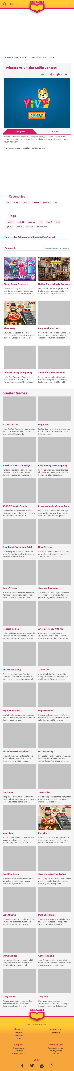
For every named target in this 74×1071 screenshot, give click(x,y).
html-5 (49, 222)
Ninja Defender (46, 547)
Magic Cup (8, 833)
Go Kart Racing (45, 751)
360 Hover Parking (12, 669)
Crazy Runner (9, 996)
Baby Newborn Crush (48, 328)
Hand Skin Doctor (11, 874)
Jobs (19, 1038)
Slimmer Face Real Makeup (51, 372)
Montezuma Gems (11, 629)
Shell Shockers (10, 956)
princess (29, 227)
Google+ (52, 1066)
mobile (36, 202)
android (21, 222)
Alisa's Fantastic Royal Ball (16, 751)
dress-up (31, 222)
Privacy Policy (56, 1051)
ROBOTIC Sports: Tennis (15, 506)
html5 (16, 202)
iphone (9, 227)
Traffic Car (43, 669)
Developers (18, 1048)
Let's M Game (9, 915)
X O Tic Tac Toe (10, 424)
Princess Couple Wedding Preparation (54, 506)
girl (23, 57)
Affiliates (18, 1051)
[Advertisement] (37, 34)
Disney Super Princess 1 (16, 284)
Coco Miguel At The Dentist (52, 874)
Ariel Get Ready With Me (50, 629)
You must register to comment (57, 248)
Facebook (22, 1066)
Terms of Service (55, 1048)
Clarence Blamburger (48, 588)
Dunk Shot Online (47, 915)
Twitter (32, 1066)
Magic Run (43, 424)
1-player (26, 202)
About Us (19, 1033)
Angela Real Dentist (12, 710)
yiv (56, 202)
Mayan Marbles (45, 710)
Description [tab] (20, 132)
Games (16, 57)
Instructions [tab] (54, 132)
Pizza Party (9, 328)
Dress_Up (46, 202)
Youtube (42, 1066)
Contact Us (18, 1035)
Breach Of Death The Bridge (17, 465)
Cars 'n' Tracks (10, 588)
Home (8, 57)
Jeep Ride (43, 996)
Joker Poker (44, 792)
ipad (58, 222)
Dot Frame (8, 792)
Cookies (55, 1053)
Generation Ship (46, 956)
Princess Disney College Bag (18, 372)
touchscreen (42, 227)
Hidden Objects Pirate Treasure (54, 284)
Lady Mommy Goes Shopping (52, 465)
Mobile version (18, 1053)
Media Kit (55, 1033)
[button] (13, 4)
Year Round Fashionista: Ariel (17, 547)
